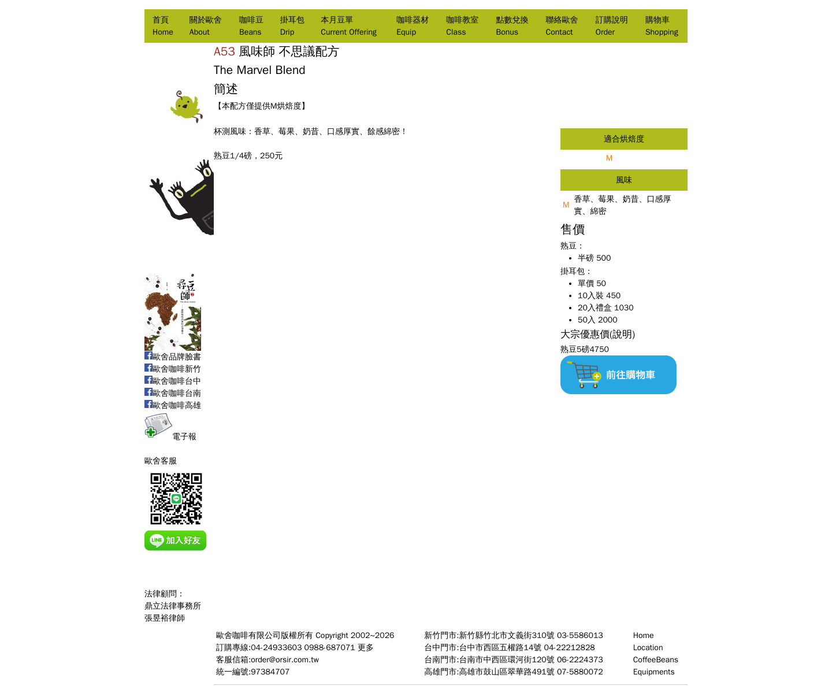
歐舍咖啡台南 (172, 393)
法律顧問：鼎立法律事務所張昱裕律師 (172, 606)
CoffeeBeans (655, 660)
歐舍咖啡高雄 (172, 405)
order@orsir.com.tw (285, 660)
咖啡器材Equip (412, 26)
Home (643, 635)
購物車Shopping (661, 26)
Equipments (654, 672)
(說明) (622, 334)
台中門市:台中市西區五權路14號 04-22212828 (509, 647)
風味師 (257, 51)
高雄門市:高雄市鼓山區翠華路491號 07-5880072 (513, 672)
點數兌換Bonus (512, 26)
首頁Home (163, 26)
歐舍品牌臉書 (172, 357)
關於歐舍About (206, 26)
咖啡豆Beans (251, 26)
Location (648, 647)
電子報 (170, 437)
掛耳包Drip (292, 26)
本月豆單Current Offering (348, 26)
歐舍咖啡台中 (172, 381)
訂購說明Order (612, 26)
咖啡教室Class (462, 26)
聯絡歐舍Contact (562, 26)
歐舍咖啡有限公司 (248, 635)
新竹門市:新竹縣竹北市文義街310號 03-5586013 (513, 635)
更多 (366, 647)
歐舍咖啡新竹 (172, 369)
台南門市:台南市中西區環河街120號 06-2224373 (513, 660)
